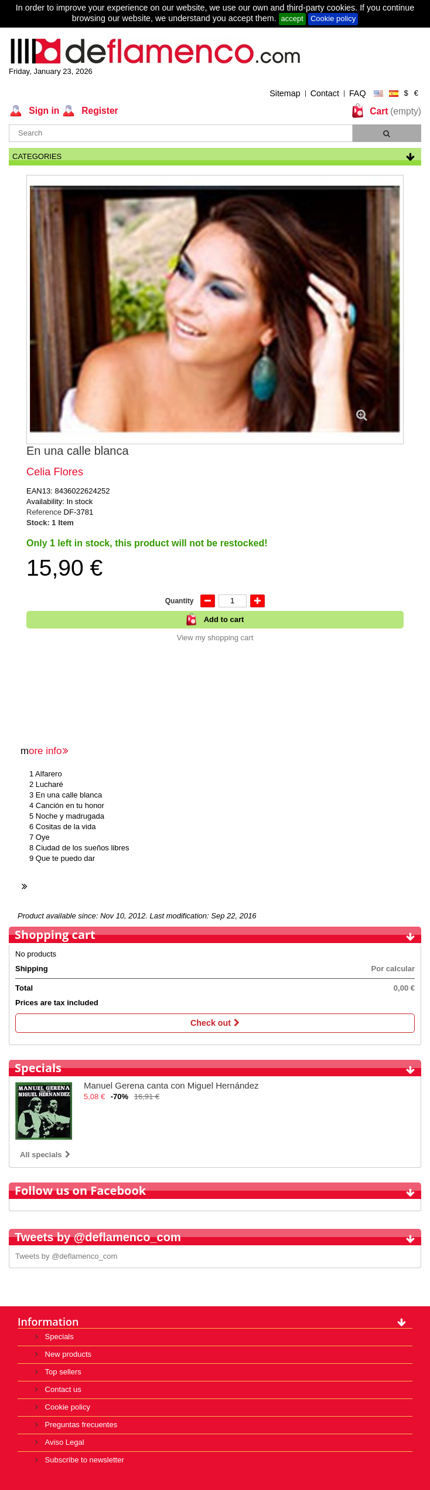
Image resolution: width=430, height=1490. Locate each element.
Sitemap (284, 93)
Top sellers (62, 1371)
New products (67, 1354)
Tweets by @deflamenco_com (66, 1256)
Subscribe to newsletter (83, 1459)
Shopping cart (55, 934)
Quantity (179, 601)
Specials (38, 1068)
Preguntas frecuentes (80, 1424)
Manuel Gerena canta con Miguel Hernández (171, 1085)
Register (98, 111)
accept (292, 18)
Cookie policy (333, 18)
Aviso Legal (63, 1442)
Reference (45, 512)
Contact (324, 93)
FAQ (357, 93)
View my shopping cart (215, 637)
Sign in (42, 111)
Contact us (62, 1389)
